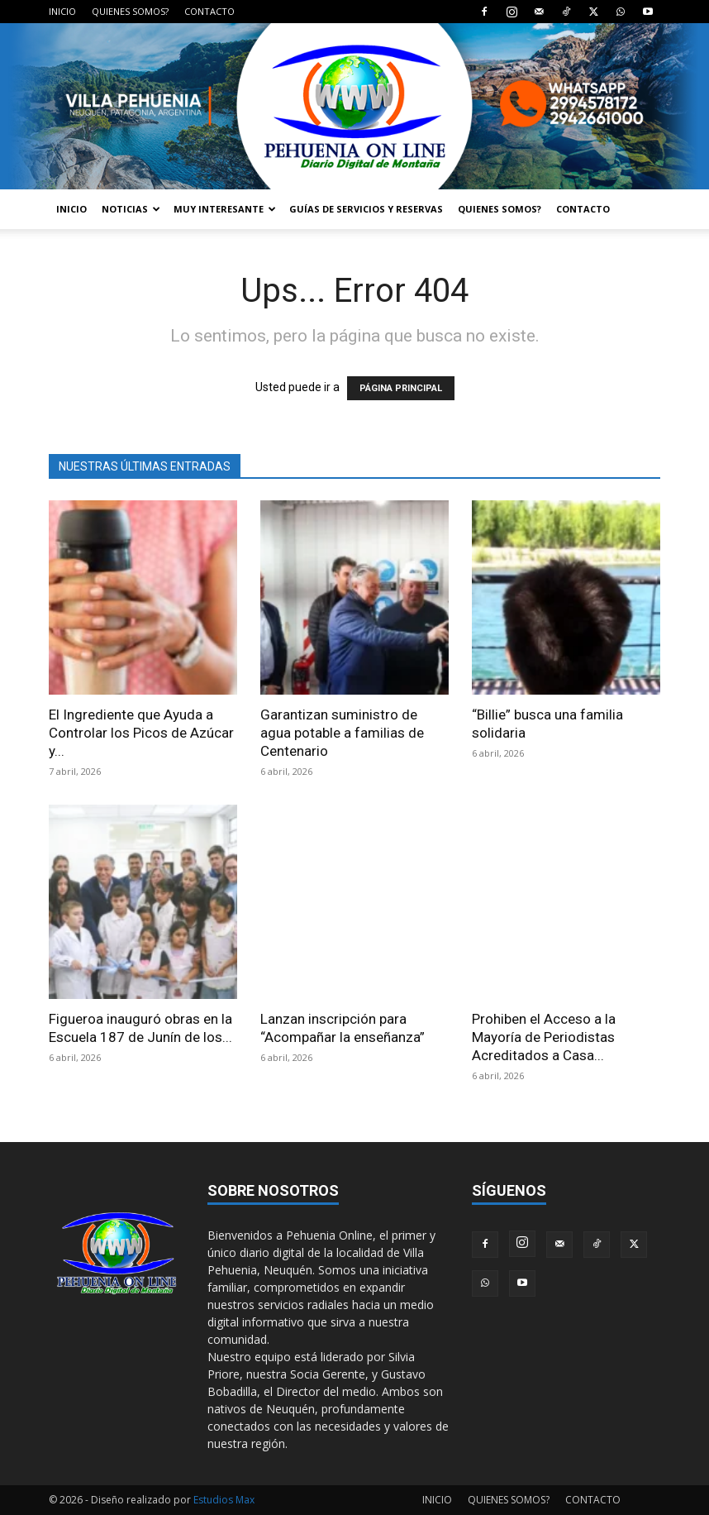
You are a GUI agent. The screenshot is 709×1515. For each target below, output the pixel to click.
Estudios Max (224, 1500)
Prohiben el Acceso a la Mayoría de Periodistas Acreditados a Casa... (544, 1037)
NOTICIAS (131, 209)
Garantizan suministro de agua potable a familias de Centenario (342, 732)
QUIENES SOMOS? (130, 11)
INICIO (62, 11)
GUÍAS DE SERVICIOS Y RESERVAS (366, 209)
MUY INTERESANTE (225, 209)
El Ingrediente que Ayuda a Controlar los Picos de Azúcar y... (141, 732)
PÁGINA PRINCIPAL (400, 388)
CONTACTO (209, 11)
